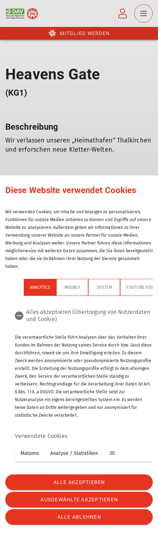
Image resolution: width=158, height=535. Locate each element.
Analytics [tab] (21, 287)
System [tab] (85, 287)
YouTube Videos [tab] (124, 287)
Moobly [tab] (54, 287)
